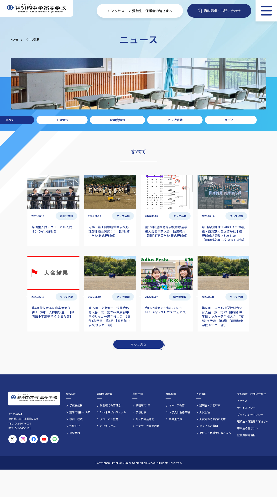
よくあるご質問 (208, 426)
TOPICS (62, 120)
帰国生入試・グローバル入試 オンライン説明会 (52, 229)
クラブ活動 (32, 39)
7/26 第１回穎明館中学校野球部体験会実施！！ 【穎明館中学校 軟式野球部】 (109, 231)
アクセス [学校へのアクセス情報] (117, 10)
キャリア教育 (177, 405)
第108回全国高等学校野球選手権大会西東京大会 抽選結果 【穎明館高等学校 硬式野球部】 (167, 231)
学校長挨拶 (76, 405)
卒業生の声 (175, 419)
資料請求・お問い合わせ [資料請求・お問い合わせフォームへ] (219, 10)
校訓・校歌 (76, 419)
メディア (231, 120)
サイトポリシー (246, 407)
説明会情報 (117, 120)
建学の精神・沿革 (79, 412)
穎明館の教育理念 (110, 405)
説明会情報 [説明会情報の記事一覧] (66, 216)
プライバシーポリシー (250, 414)
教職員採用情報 (246, 435)
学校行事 (141, 412)
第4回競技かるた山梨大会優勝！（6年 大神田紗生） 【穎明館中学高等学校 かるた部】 (53, 312)
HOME (14, 39)
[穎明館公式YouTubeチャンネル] (44, 439)
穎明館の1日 (143, 405)
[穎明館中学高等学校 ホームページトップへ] (36, 8)
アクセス (242, 401)
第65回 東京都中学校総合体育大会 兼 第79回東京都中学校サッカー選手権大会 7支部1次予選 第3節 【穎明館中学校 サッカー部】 (223, 316)
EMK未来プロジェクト (113, 412)
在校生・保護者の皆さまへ (253, 421)
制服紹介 (74, 426)
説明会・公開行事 (209, 405)
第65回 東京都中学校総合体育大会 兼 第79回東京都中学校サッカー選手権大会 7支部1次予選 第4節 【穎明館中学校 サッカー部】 (110, 316)
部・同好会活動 (145, 419)
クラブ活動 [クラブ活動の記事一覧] (123, 216)
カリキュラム (108, 426)
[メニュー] (266, 10)
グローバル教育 (109, 419)
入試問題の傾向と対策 (212, 419)
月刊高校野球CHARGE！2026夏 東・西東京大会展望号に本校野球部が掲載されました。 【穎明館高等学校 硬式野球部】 (224, 233)
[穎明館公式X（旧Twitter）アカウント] (12, 439)
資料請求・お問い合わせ (251, 394)
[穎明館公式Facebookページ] (33, 439)
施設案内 (74, 433)
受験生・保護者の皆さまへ (215, 433)
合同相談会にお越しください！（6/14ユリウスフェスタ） (166, 309)
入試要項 (204, 412)
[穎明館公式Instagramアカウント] (23, 439)
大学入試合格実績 (179, 412)
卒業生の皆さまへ (247, 428)
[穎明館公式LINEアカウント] (54, 439)
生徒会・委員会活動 (147, 426)
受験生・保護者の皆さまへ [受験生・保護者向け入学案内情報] (152, 10)
